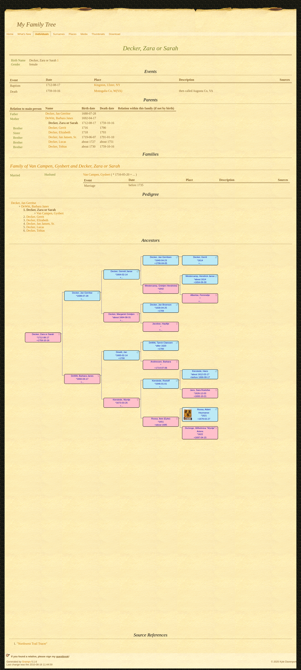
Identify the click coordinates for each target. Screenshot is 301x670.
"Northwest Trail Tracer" (32, 643)
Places (72, 34)
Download (114, 34)
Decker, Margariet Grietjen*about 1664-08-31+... (121, 317)
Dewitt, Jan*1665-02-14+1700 (121, 355)
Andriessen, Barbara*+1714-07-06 (160, 364)
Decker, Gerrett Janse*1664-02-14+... (121, 274)
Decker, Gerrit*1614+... (200, 260)
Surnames (59, 34)
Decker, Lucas (57, 141)
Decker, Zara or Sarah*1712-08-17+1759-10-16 (43, 337)
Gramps (26, 661)
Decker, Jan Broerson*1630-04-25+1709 (160, 307)
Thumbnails (98, 34)
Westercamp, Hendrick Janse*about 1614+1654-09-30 (199, 279)
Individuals (42, 34)
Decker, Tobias (58, 146)
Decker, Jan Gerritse (57, 113)
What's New (24, 34)
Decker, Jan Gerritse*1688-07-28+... (82, 295)
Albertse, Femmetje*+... (200, 298)
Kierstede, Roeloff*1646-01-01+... (161, 383)
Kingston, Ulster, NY (107, 85)
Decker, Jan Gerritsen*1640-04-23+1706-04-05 (160, 260)
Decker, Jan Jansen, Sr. (63, 137)
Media (83, 34)
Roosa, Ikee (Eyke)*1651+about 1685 (160, 421)
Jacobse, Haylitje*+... (160, 326)
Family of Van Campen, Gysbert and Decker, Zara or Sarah (65, 165)
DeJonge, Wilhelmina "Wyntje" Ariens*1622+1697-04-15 (200, 433)
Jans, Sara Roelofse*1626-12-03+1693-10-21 (200, 393)
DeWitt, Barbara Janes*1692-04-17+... (82, 379)
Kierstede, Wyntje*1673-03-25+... (121, 402)
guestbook (62, 656)
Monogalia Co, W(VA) (108, 90)
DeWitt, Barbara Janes (59, 118)
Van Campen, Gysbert (96, 174)
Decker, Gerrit (57, 127)
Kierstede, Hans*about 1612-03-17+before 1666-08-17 (200, 374)
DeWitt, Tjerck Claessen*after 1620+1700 (161, 345)
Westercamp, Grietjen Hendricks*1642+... (161, 288)
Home (10, 34)
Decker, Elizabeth (59, 132)
